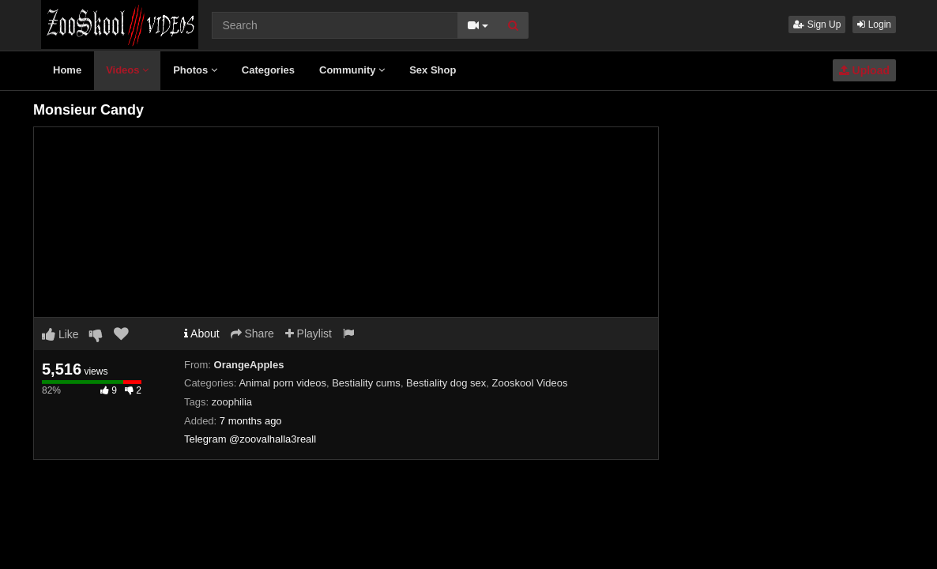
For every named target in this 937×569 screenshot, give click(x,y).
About (202, 333)
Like (60, 334)
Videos (127, 70)
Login (874, 24)
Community (352, 70)
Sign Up (817, 24)
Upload (864, 70)
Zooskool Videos (530, 383)
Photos (195, 70)
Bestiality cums (366, 383)
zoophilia (232, 402)
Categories (268, 70)
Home (67, 70)
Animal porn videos (282, 383)
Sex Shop (432, 70)
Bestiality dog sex (446, 383)
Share (252, 333)
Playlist (308, 333)
